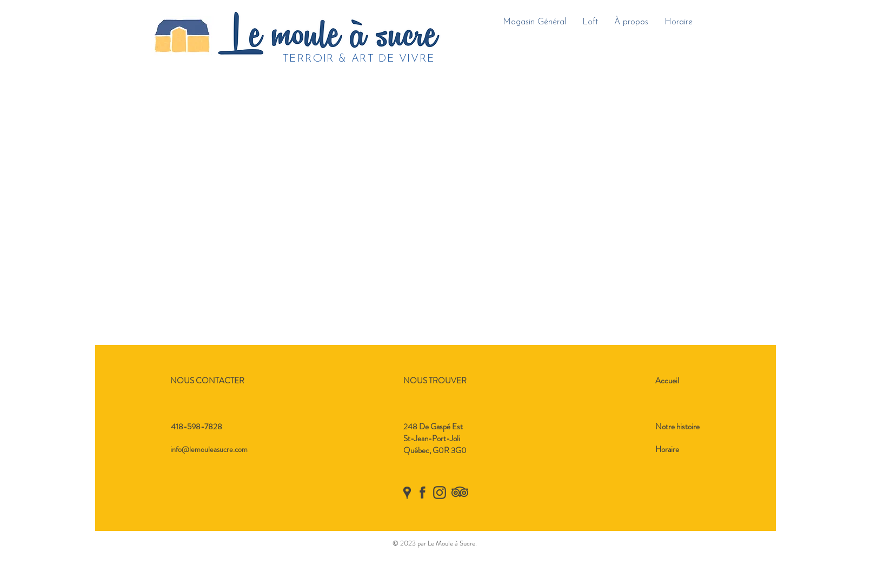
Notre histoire (677, 427)
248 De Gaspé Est (433, 427)
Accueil (667, 381)
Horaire (667, 449)
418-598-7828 (196, 427)
